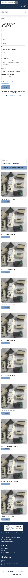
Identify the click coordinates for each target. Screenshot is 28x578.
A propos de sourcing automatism (10, 563)
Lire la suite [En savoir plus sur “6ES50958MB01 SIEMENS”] (6, 342)
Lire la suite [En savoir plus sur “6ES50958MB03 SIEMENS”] (6, 307)
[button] (25, 12)
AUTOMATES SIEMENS (11, 17)
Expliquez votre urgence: (7, 74)
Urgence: (3, 68)
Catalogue (4, 561)
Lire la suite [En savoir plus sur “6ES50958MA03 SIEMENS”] (6, 378)
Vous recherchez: (5, 47)
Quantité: (3, 53)
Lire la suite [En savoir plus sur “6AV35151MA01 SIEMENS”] (6, 519)
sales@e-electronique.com (14, 95)
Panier (3, 550)
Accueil (2, 17)
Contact (3, 564)
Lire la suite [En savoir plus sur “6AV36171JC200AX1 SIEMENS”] (6, 484)
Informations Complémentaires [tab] (10, 163)
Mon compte (4, 548)
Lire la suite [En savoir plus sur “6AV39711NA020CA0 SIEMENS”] (6, 448)
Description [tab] (5, 160)
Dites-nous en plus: (6, 58)
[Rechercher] (16, 2)
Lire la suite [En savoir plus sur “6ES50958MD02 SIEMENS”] (6, 237)
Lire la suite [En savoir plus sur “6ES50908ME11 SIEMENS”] (6, 413)
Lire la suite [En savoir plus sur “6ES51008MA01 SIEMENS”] (6, 201)
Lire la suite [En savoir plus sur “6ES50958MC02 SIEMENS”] (6, 272)
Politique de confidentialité (8, 552)
